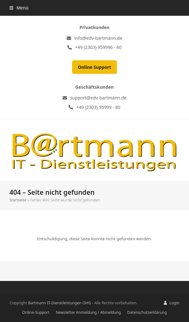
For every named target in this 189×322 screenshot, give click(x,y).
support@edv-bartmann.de (98, 98)
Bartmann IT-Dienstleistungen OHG (59, 303)
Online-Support (35, 312)
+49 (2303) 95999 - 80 (98, 107)
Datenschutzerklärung (147, 312)
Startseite (18, 200)
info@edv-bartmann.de (98, 38)
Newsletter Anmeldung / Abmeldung (88, 312)
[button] (18, 8)
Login (174, 303)
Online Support (94, 67)
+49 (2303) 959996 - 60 (98, 47)
